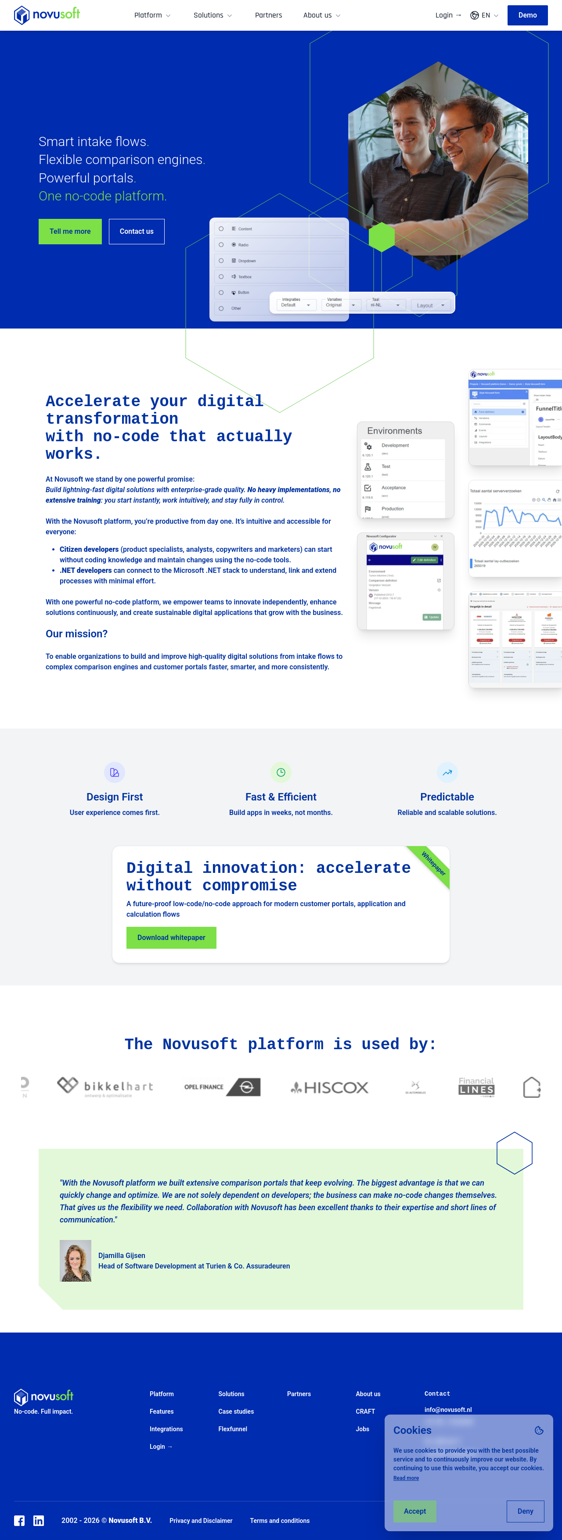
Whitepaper (433, 863)
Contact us (137, 231)
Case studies (236, 1411)
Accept (415, 1511)
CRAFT (365, 1411)
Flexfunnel (233, 1429)
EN (485, 15)
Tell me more (70, 231)
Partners (268, 15)
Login (449, 15)
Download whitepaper (171, 937)
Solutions (214, 15)
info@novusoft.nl (448, 1409)
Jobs (363, 1429)
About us (322, 15)
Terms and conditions (280, 1520)
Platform (153, 15)
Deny (525, 1511)
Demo (528, 15)
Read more (406, 1478)
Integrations (166, 1429)
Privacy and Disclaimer (200, 1520)
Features (162, 1411)
